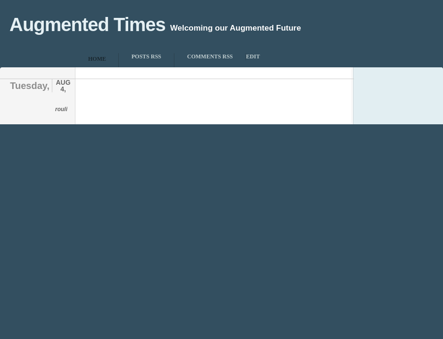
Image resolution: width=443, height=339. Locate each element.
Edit (253, 56)
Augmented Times (87, 24)
